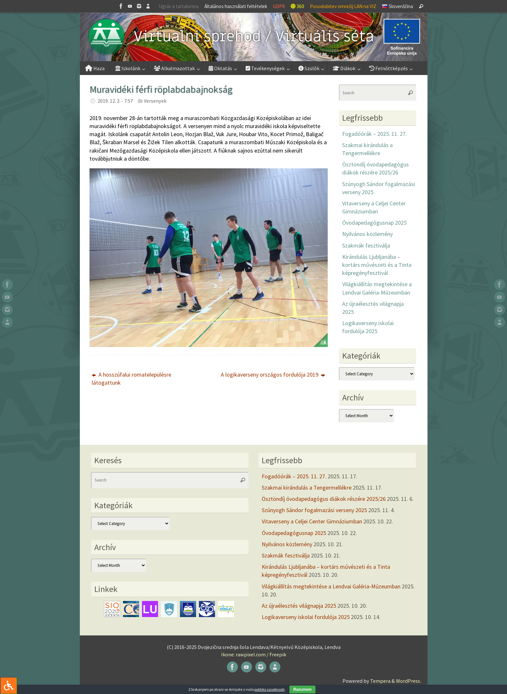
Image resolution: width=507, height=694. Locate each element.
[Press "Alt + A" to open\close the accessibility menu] (8, 685)
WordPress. (408, 681)
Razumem (302, 689)
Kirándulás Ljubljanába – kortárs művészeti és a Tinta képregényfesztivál (376, 265)
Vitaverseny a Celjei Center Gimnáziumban (312, 521)
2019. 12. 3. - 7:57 (115, 101)
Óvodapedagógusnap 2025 (374, 222)
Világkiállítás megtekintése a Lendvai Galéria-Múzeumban (331, 586)
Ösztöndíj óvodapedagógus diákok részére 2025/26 (324, 498)
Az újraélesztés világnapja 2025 (299, 605)
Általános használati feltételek (235, 6)
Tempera (380, 681)
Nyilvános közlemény (367, 234)
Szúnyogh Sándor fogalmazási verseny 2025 (314, 510)
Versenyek (155, 101)
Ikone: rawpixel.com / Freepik (253, 654)
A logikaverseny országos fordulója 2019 (273, 374)
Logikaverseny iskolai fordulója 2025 (306, 617)
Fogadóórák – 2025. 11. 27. (374, 133)
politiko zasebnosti (269, 689)
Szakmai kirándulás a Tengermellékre (307, 487)
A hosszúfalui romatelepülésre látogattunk (131, 378)
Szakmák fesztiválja (366, 245)
